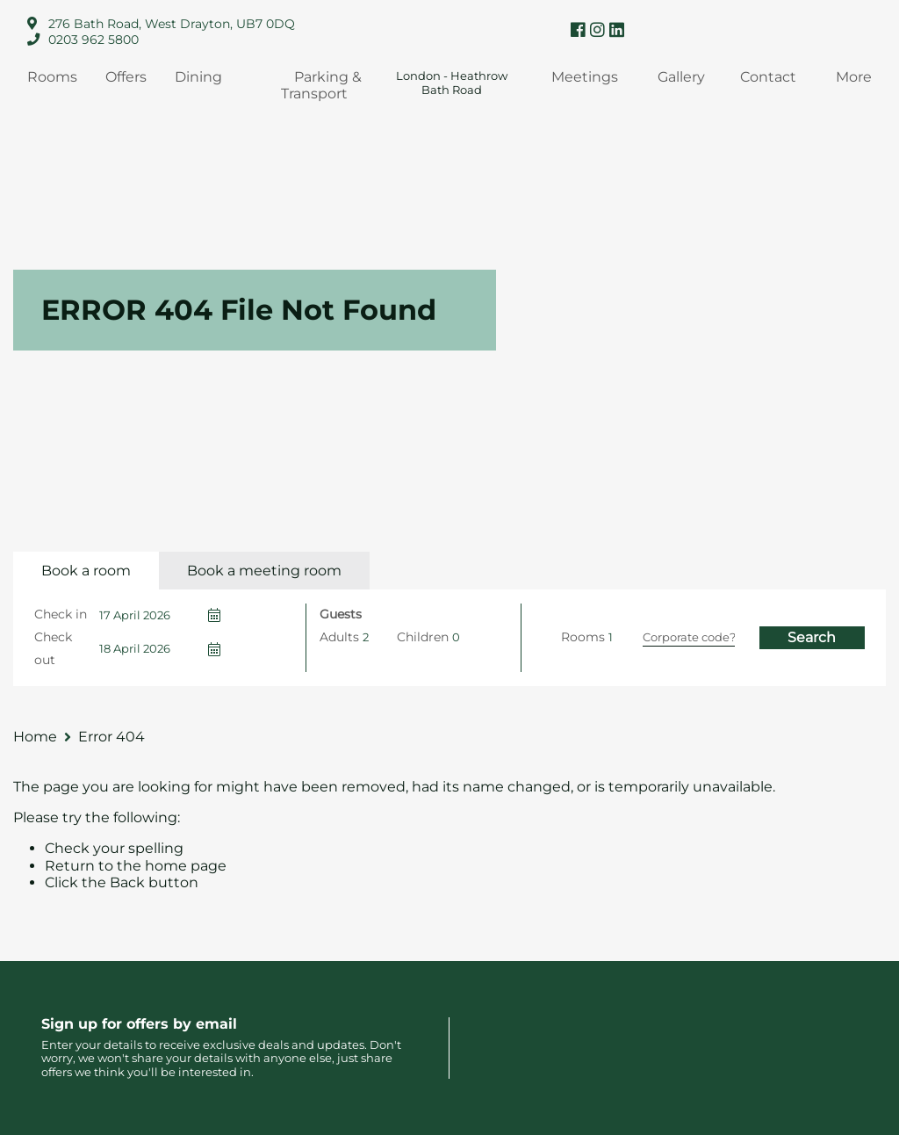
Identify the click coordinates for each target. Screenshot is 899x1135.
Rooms (52, 77)
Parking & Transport (321, 85)
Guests (341, 614)
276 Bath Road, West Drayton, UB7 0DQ (171, 24)
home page (186, 865)
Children (423, 637)
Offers (126, 77)
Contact (768, 77)
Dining (198, 77)
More (854, 77)
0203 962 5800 (93, 39)
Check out (53, 648)
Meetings (584, 77)
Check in (60, 614)
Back (127, 882)
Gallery (681, 77)
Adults (339, 637)
